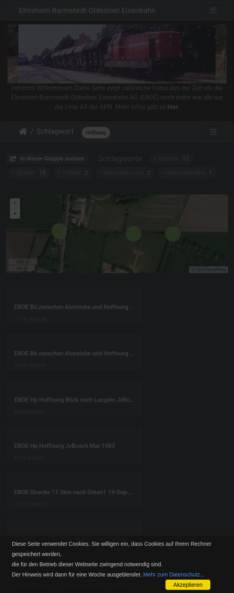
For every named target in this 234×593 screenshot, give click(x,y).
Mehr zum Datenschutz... (174, 574)
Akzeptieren (187, 585)
